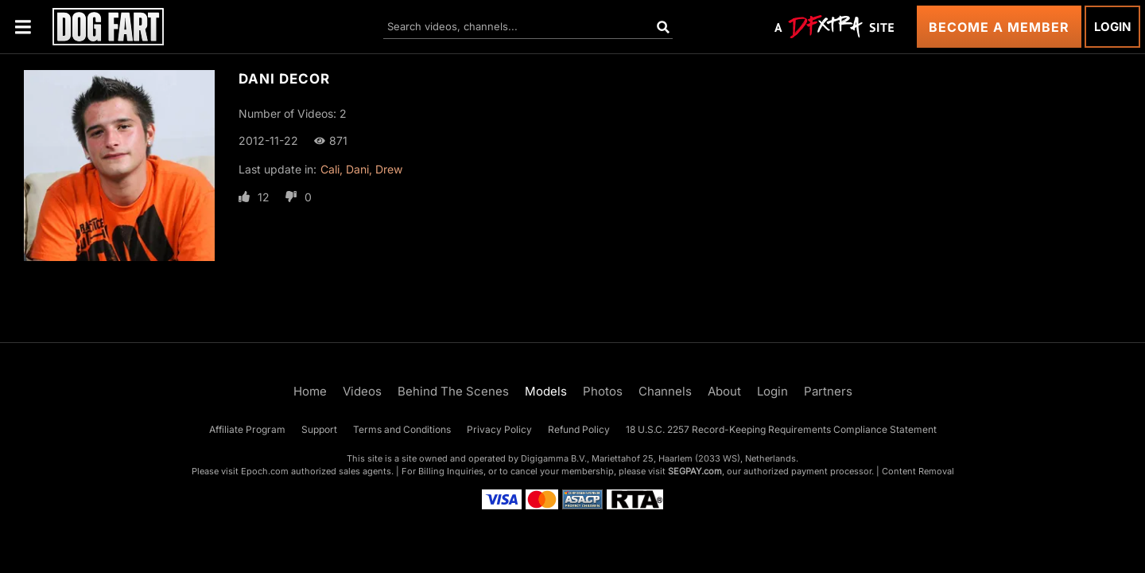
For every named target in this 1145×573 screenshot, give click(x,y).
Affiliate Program (247, 429)
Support (319, 429)
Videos (362, 391)
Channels (665, 391)
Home (310, 391)
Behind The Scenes (453, 391)
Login (1112, 26)
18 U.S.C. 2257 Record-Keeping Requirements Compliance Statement (781, 429)
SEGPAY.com (695, 471)
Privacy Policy (499, 429)
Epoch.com (265, 471)
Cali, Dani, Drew (361, 169)
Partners (828, 391)
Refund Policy (579, 429)
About (724, 391)
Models (546, 391)
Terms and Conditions (402, 429)
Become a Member (999, 27)
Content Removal (918, 471)
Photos (603, 391)
